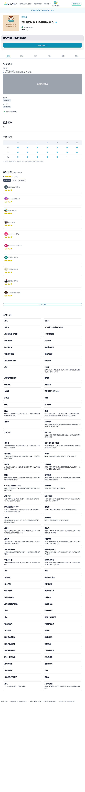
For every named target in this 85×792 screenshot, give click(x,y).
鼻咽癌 (6, 443)
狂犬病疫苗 (8, 347)
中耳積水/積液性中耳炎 (12, 486)
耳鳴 (6, 411)
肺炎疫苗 (48, 341)
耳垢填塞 (48, 597)
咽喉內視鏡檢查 (9, 657)
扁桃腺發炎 (8, 670)
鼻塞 (46, 571)
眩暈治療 (7, 496)
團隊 (21, 56)
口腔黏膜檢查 (49, 650)
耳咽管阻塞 (48, 637)
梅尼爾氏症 (48, 611)
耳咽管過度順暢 (9, 637)
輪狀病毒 (7, 384)
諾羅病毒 (48, 384)
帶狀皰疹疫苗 (9, 354)
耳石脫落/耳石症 (50, 617)
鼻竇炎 (6, 539)
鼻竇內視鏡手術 (50, 549)
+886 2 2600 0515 (9, 70)
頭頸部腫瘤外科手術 (11, 507)
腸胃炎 (6, 327)
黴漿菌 (6, 422)
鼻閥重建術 (8, 664)
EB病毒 (6, 391)
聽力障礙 (48, 404)
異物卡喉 (7, 584)
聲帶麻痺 (48, 422)
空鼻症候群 (48, 657)
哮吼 (6, 404)
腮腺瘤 (6, 517)
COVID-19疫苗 (49, 334)
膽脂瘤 (47, 507)
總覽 (8, 56)
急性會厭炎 (48, 664)
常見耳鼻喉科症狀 (10, 677)
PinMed (5, 701)
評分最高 (7, 180)
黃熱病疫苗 (8, 341)
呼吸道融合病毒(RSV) (52, 391)
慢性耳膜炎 (8, 624)
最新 (14, 180)
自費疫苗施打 (49, 347)
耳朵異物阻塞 (9, 597)
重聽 (6, 475)
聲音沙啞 (48, 432)
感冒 (6, 367)
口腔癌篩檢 (48, 684)
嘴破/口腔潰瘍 (50, 577)
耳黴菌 (47, 631)
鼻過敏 (47, 677)
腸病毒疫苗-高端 (10, 361)
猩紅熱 (6, 398)
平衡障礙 (48, 464)
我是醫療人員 (76, 4)
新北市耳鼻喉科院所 (36, 701)
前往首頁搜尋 (42, 45)
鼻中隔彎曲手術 (9, 549)
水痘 (46, 398)
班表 (35, 56)
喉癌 (46, 670)
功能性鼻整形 (49, 560)
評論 (49, 56)
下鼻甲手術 (8, 560)
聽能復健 (48, 475)
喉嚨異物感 (8, 591)
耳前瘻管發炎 (49, 624)
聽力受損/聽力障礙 (11, 604)
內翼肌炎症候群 (9, 644)
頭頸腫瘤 (48, 517)
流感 (46, 411)
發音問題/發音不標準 (52, 443)
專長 (63, 56)
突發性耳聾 (48, 496)
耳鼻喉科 (13, 701)
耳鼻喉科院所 (23, 701)
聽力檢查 (48, 644)
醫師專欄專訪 (38, 4)
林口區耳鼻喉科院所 (50, 701)
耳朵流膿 (7, 631)
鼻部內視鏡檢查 (9, 650)
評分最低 (22, 180)
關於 (76, 56)
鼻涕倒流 (7, 577)
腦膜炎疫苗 (48, 354)
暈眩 (6, 617)
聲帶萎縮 (7, 454)
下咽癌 (47, 454)
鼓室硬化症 (48, 604)
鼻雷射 (6, 528)
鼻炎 (6, 321)
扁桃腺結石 (48, 584)
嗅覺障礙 (48, 539)
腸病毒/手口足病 (10, 378)
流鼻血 (47, 321)
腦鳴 (6, 611)
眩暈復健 (48, 486)
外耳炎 (6, 464)
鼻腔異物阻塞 (49, 591)
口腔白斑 (7, 432)
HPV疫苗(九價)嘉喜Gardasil (54, 327)
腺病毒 (47, 378)
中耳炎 (47, 367)
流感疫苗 (48, 361)
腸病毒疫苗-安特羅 (10, 334)
